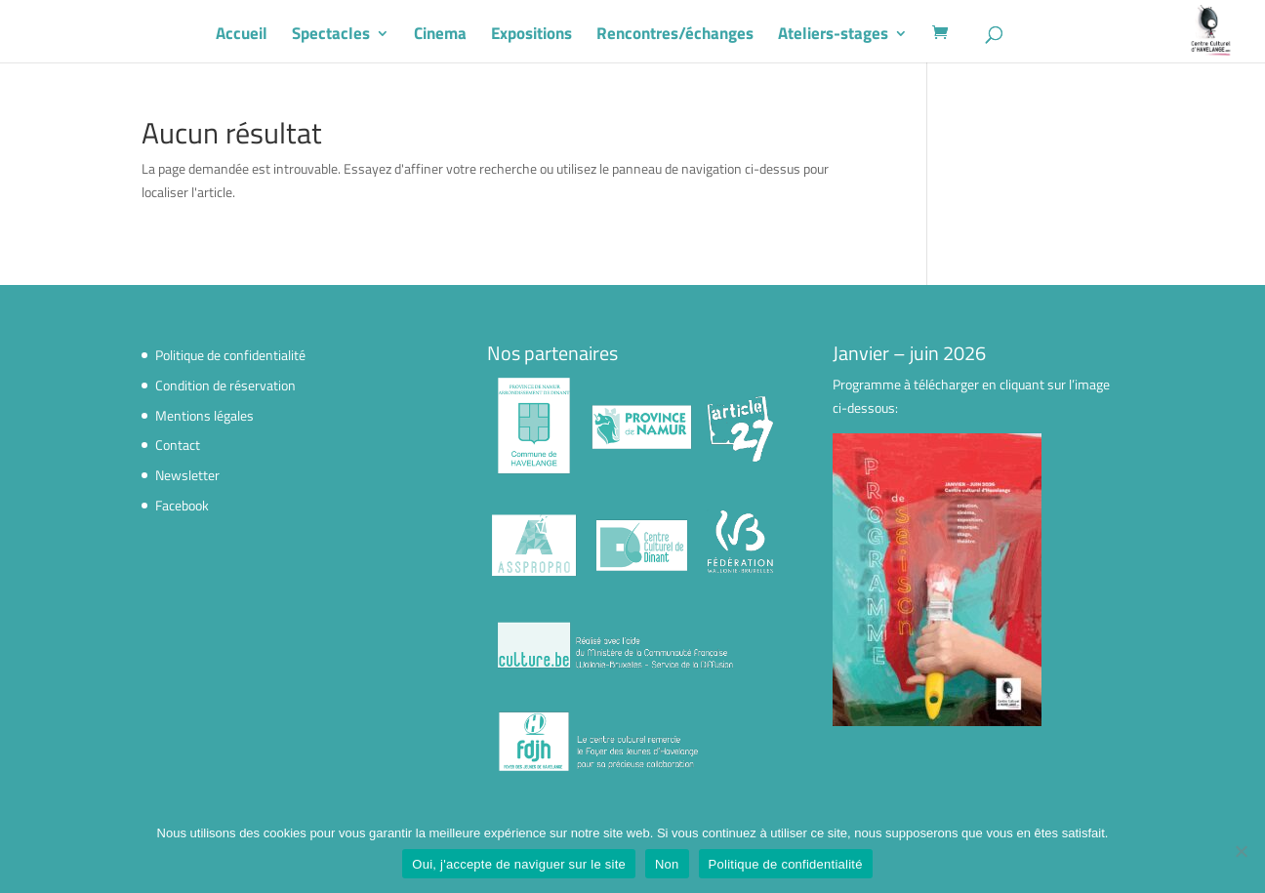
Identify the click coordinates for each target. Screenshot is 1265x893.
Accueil (265, 36)
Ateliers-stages (856, 36)
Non (667, 864)
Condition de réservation (225, 385)
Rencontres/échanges (698, 36)
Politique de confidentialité (230, 355)
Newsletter (187, 475)
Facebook (182, 505)
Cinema (463, 36)
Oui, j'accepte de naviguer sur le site (519, 864)
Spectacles (354, 36)
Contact (177, 444)
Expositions (554, 36)
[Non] (1240, 851)
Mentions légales (204, 415)
